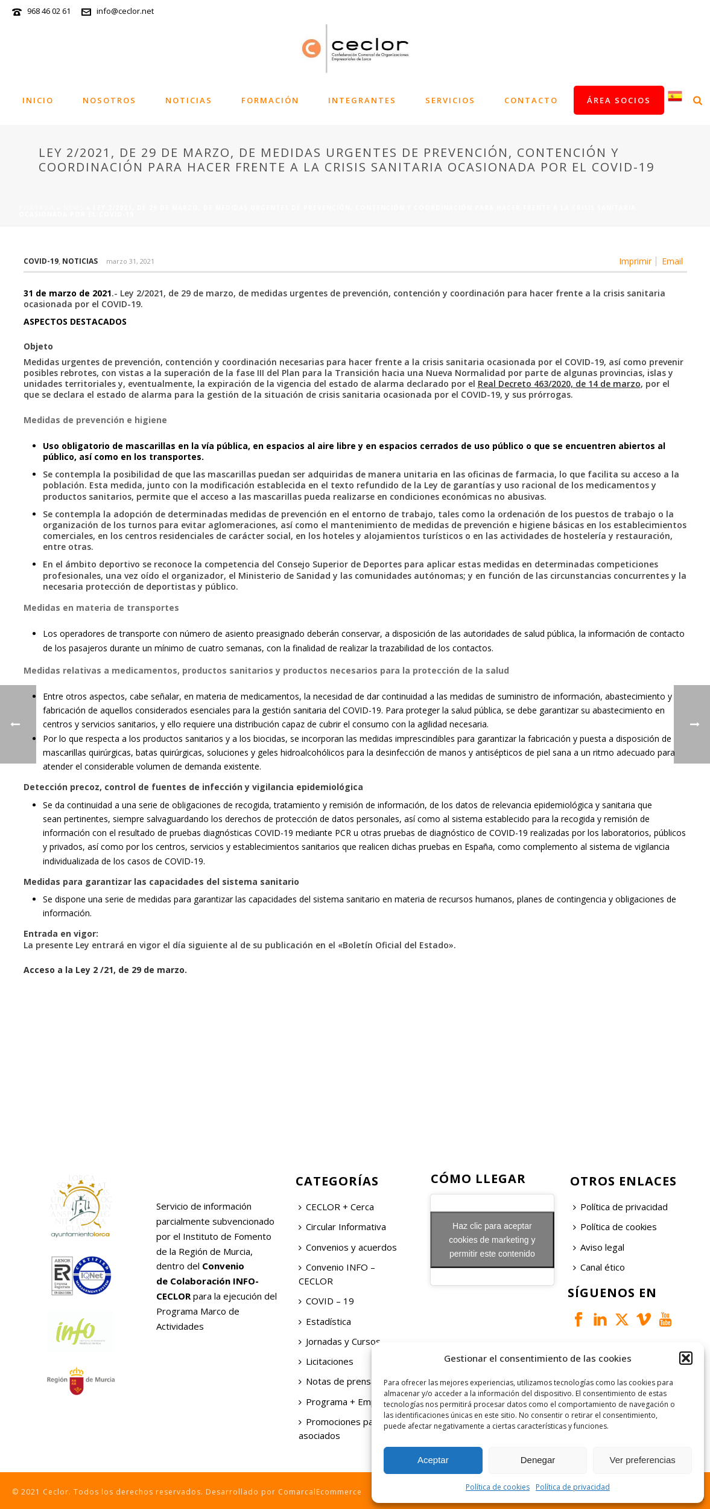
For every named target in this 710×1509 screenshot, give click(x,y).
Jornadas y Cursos (340, 1341)
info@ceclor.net (125, 10)
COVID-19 (41, 261)
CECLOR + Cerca (336, 1207)
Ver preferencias (643, 1460)
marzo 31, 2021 (130, 261)
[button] (686, 1358)
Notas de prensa (337, 1381)
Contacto (531, 100)
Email (672, 261)
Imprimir (635, 261)
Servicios (450, 100)
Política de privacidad (573, 1487)
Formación (270, 100)
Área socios (619, 100)
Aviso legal (598, 1247)
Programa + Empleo (344, 1402)
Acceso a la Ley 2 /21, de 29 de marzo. (105, 969)
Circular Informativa (342, 1226)
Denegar (538, 1460)
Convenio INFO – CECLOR (337, 1274)
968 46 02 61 (49, 10)
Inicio (38, 100)
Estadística (325, 1321)
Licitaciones (326, 1361)
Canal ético (599, 1267)
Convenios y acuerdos (348, 1247)
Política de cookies (498, 1487)
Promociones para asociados (340, 1428)
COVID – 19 (326, 1301)
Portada (36, 207)
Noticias (188, 100)
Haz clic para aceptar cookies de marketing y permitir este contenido (492, 1240)
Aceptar (433, 1460)
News (73, 207)
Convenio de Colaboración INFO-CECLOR (207, 1281)
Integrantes (362, 100)
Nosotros (109, 100)
